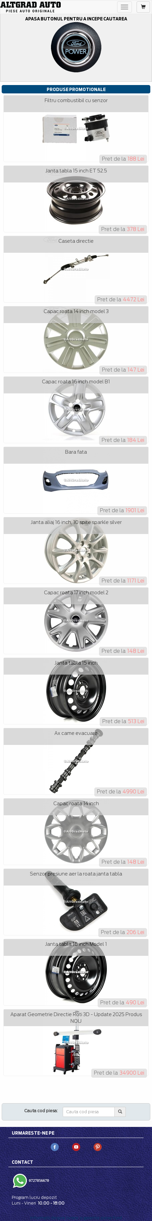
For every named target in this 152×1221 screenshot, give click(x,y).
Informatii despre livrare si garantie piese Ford (76, 1217)
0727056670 (38, 1180)
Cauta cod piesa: (41, 1110)
